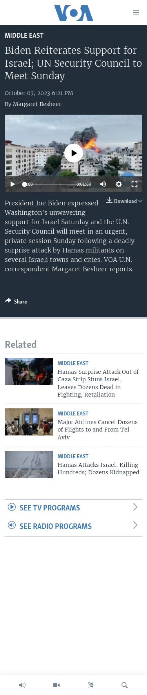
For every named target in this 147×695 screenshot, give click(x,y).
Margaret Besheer (37, 104)
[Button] (16, 303)
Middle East (24, 36)
